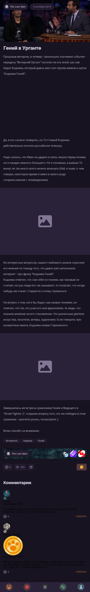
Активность (12, 440)
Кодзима (27, 440)
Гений (41, 440)
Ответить (81, 516)
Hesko (7, 501)
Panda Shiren (11, 534)
